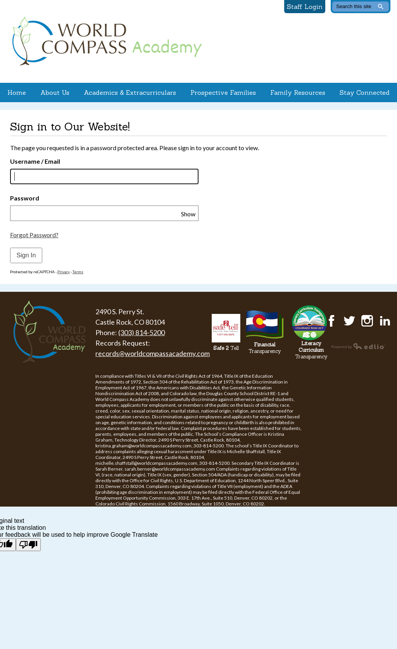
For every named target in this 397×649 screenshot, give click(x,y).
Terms (77, 271)
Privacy (63, 271)
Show (188, 213)
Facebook (331, 321)
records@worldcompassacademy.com (152, 353)
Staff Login (305, 6)
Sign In (26, 255)
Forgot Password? (34, 234)
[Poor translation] (28, 544)
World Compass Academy (105, 41)
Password (24, 198)
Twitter (349, 321)
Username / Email (35, 161)
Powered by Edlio (358, 346)
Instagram (367, 321)
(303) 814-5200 (141, 332)
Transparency (265, 347)
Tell (226, 348)
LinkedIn (385, 321)
